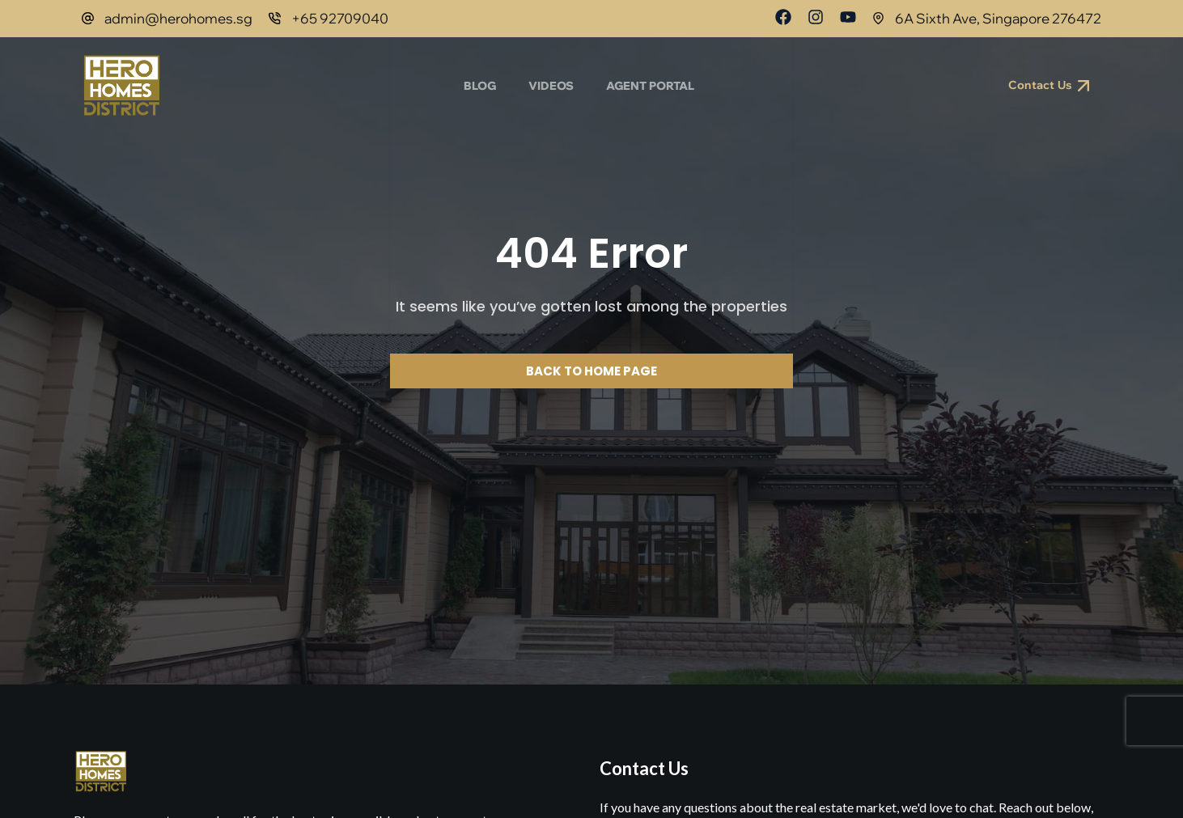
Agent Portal (650, 85)
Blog (480, 85)
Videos (551, 85)
